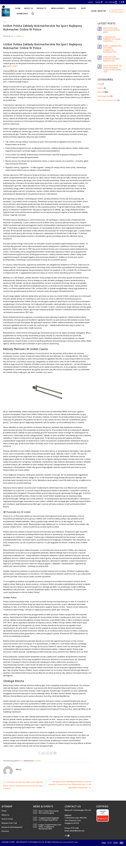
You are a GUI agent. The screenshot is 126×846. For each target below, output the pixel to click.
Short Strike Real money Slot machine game (111, 30)
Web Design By (68, 842)
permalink (37, 761)
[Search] (33, 13)
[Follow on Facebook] (119, 2)
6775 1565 (75, 828)
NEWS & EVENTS (58, 8)
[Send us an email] (121, 2)
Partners (5, 831)
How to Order (7, 819)
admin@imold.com (77, 831)
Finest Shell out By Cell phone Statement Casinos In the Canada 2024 (112, 69)
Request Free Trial (9, 823)
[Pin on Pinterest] (51, 753)
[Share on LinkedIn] (55, 753)
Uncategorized (104, 96)
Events (100, 88)
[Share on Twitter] (43, 753)
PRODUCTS (42, 8)
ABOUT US (28, 8)
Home (4, 811)
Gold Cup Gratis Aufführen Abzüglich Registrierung (111, 59)
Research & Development (12, 827)
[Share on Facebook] (39, 753)
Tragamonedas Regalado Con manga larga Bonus (111, 39)
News (5, 22)
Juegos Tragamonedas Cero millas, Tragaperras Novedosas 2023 (112, 49)
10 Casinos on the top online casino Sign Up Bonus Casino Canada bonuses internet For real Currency (23, 785)
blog (99, 84)
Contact (90, 2)
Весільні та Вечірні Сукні (107, 100)
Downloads (22, 13)
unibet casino (11, 66)
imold (22, 36)
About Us (5, 815)
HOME (17, 8)
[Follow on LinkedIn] (123, 2)
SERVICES (72, 8)
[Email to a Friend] (47, 753)
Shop (83, 8)
